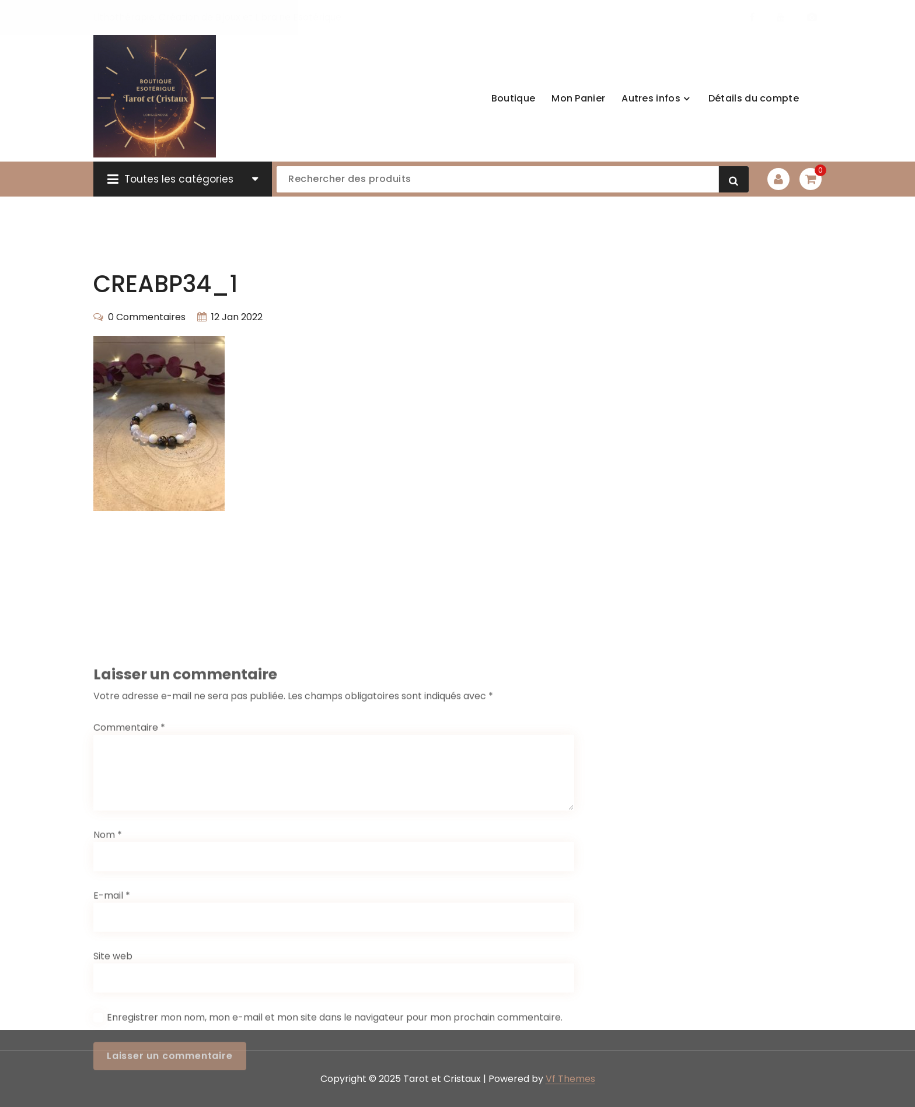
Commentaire (129, 822)
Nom (107, 929)
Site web (112, 1050)
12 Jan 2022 (237, 317)
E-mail (111, 990)
